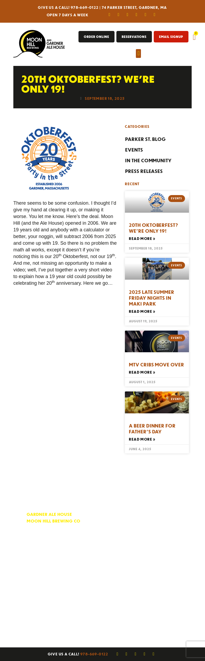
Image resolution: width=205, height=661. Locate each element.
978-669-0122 (85, 7)
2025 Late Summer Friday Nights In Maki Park (151, 298)
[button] (138, 53)
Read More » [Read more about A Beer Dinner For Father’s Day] (142, 439)
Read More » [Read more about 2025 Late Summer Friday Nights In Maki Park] (142, 311)
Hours (96, 15)
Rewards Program (153, 522)
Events (134, 150)
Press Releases (144, 171)
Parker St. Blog (145, 139)
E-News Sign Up (149, 530)
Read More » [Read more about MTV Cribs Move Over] (142, 372)
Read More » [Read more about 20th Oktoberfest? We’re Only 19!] (142, 238)
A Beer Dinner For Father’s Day (152, 428)
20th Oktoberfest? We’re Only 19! (153, 228)
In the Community (148, 160)
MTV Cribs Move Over (156, 364)
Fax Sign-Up (145, 538)
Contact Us (144, 514)
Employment (146, 546)
